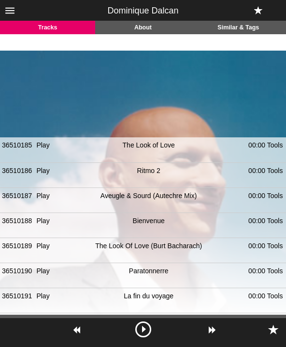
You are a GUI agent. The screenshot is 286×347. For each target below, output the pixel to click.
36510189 (17, 246)
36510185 (17, 145)
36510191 (17, 296)
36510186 (17, 170)
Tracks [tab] (47, 27)
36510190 (17, 271)
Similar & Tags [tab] (238, 27)
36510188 (17, 221)
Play (42, 145)
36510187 (17, 196)
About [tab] (143, 27)
